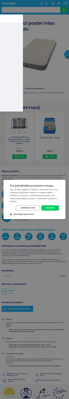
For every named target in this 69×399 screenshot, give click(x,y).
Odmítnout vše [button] (27, 208)
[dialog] (34, 199)
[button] (22, 214)
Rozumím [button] (50, 208)
